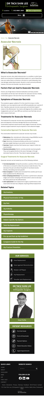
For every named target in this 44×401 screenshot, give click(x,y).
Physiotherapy (8, 219)
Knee (2, 380)
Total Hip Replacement (11, 230)
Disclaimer (9, 390)
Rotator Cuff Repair (20, 275)
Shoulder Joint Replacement (22, 285)
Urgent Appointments (23, 356)
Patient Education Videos (24, 351)
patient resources (22, 331)
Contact (3, 388)
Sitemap (20, 390)
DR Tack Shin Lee (22, 292)
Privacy (15, 390)
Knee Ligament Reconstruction (23, 270)
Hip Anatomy (8, 192)
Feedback (26, 390)
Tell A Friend (33, 390)
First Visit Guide (21, 337)
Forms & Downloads (23, 341)
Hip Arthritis (7, 214)
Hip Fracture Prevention (11, 252)
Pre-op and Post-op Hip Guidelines (15, 241)
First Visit (4, 385)
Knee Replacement (20, 266)
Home (2, 38)
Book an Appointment (34, 11)
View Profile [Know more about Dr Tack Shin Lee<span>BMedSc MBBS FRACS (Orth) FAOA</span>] (22, 325)
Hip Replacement (19, 280)
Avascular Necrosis (10, 208)
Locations (6, 10)
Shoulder (4, 378)
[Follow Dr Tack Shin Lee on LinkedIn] (24, 383)
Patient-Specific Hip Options (13, 225)
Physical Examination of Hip (13, 197)
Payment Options (22, 346)
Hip (6, 38)
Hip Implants (7, 236)
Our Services (22, 261)
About (3, 375)
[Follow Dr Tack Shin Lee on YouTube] (27, 383)
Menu (21, 15)
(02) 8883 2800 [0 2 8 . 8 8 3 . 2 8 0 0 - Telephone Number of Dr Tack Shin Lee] (18, 10)
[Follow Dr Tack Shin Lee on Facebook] (20, 383)
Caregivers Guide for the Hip (13, 247)
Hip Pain (6, 203)
